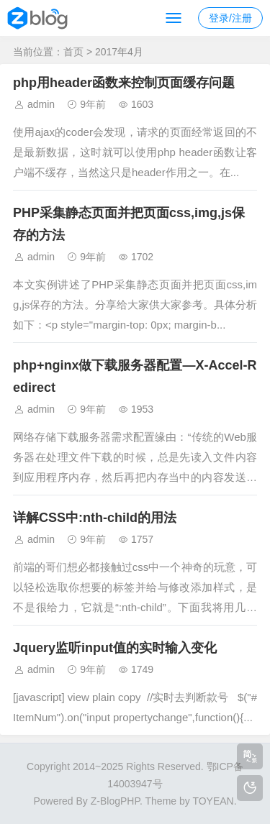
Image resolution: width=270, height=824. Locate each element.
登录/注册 (230, 18)
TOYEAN (212, 801)
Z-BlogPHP (115, 801)
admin (41, 104)
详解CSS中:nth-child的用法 (94, 518)
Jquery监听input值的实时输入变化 (115, 648)
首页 (73, 52)
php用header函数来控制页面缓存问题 (124, 82)
